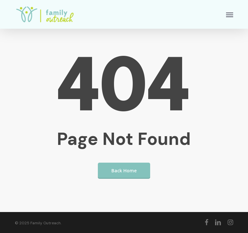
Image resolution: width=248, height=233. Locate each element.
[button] (229, 14)
